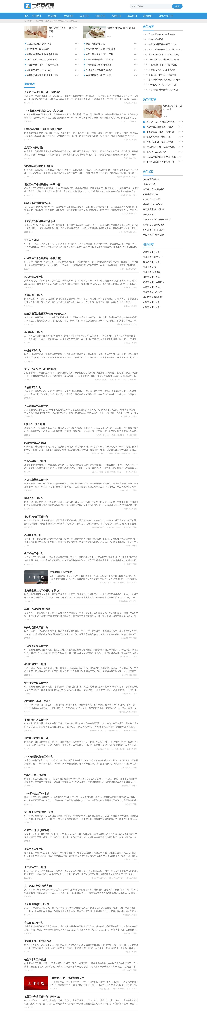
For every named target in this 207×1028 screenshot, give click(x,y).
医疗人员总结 (149, 214)
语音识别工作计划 (130, 306)
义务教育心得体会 (151, 179)
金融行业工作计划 (102, 435)
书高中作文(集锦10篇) (157, 152)
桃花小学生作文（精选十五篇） (100, 54)
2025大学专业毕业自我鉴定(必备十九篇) (167, 59)
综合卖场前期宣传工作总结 (127, 177)
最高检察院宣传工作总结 (128, 601)
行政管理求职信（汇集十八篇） (161, 147)
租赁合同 (53, 15)
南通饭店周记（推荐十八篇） (99, 75)
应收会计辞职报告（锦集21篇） (101, 59)
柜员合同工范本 (105, 582)
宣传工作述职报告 (130, 158)
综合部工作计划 (114, 453)
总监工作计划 (132, 749)
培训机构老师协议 (98, 527)
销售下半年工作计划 (129, 970)
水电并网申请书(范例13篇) (159, 137)
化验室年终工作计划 (116, 878)
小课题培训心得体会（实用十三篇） (43, 65)
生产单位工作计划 (130, 564)
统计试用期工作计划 (129, 675)
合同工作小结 (132, 582)
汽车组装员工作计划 (129, 786)
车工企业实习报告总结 (153, 189)
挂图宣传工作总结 (151, 277)
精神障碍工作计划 (130, 472)
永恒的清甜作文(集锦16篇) (39, 44)
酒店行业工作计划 (118, 435)
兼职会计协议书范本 (152, 204)
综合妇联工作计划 (130, 140)
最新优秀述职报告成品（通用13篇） (166, 49)
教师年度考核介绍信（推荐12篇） (102, 49)
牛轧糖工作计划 (131, 952)
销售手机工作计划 (115, 730)
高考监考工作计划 (130, 343)
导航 (47, 21)
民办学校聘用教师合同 (153, 234)
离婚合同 (116, 15)
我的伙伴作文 (149, 184)
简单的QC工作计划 (130, 915)
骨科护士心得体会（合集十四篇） (63, 29)
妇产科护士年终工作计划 (128, 712)
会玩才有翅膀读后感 (95, 44)
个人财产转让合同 (151, 199)
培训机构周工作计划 (114, 527)
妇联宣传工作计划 (59, 21)
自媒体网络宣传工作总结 (128, 232)
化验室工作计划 (131, 878)
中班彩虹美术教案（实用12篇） (161, 132)
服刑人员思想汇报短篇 (153, 209)
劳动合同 (68, 15)
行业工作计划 (132, 435)
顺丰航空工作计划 (130, 804)
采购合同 (148, 15)
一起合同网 (38, 21)
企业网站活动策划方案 (153, 224)
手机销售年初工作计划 (98, 730)
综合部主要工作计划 (99, 453)
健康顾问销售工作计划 (129, 767)
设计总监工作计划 (118, 749)
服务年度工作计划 (130, 859)
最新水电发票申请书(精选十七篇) (42, 54)
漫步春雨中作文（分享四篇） (162, 34)
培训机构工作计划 (130, 527)
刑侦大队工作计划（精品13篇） (163, 74)
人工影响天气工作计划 (129, 416)
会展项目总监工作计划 (129, 656)
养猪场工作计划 (131, 546)
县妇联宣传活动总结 (129, 213)
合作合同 (100, 15)
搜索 (177, 6)
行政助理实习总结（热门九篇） (163, 64)
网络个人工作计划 (130, 509)
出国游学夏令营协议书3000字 (157, 219)
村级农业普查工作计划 (129, 490)
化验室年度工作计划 (99, 878)
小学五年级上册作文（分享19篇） (43, 59)
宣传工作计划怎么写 (129, 121)
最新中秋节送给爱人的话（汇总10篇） (167, 79)
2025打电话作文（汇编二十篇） (164, 84)
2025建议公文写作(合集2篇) (99, 70)
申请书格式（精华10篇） (38, 49)
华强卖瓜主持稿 (156, 39)
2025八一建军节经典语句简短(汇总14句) (162, 122)
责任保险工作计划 (130, 933)
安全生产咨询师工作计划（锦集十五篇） (162, 157)
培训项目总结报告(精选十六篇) (163, 44)
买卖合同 (84, 15)
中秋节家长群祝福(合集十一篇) (161, 162)
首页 (26, 16)
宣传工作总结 (115, 379)
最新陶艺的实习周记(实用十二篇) (42, 75)
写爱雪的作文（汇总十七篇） (162, 69)
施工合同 (132, 15)
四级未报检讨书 (150, 194)
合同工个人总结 (118, 582)
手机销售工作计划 (130, 730)
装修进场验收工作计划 (129, 638)
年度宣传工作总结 (101, 379)
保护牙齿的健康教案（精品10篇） (162, 127)
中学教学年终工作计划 (129, 693)
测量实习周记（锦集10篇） (121, 27)
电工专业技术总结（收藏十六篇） (164, 54)
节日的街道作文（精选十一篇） (172, 108)
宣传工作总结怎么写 (129, 379)
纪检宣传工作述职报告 (129, 195)
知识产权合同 (166, 15)
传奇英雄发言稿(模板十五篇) (99, 65)
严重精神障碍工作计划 (113, 472)
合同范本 (37, 15)
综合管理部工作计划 (129, 453)
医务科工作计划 (97, 472)
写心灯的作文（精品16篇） (39, 70)
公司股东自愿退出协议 (153, 229)
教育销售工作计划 (130, 287)
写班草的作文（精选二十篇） (160, 142)
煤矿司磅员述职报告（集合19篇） (164, 89)
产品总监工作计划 (102, 749)
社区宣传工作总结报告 (129, 269)
